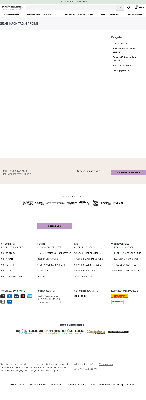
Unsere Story (7, 253)
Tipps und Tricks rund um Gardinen (78, 15)
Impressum (55, 385)
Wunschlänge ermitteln (87, 253)
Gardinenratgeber (84, 271)
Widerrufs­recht (17, 385)
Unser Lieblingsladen (12, 247)
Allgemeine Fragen (84, 247)
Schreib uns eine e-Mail (93, 171)
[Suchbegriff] (71, 7)
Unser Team (6, 259)
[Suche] (120, 7)
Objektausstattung (47, 259)
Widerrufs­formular (37, 385)
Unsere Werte (8, 271)
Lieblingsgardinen (134, 15)
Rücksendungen (83, 277)
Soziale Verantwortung (127, 271)
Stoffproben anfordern (51, 265)
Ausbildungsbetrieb (125, 265)
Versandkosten (106, 364)
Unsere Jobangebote (11, 277)
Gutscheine (43, 271)
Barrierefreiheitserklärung (111, 385)
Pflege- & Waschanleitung (88, 259)
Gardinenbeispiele (11, 15)
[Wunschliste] (128, 8)
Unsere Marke (8, 265)
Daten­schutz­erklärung (75, 385)
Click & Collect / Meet (49, 247)
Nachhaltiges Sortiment (127, 253)
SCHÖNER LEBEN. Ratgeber (88, 265)
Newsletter (43, 277)
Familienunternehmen (126, 259)
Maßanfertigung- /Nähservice (54, 253)
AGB (93, 385)
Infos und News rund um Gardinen (41, 15)
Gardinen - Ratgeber (128, 173)
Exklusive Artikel (123, 247)
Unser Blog (54, 226)
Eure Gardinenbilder (110, 15)
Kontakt (131, 385)
